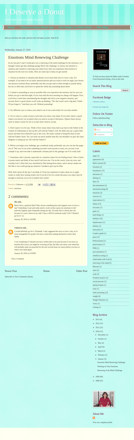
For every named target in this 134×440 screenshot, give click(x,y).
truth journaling (98, 293)
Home (11, 27)
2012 (98, 323)
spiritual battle (98, 285)
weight (95, 296)
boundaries (97, 171)
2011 (98, 327)
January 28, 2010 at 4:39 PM (25, 253)
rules (94, 270)
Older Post (81, 271)
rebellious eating (99, 256)
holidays (96, 219)
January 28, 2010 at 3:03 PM (25, 219)
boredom (96, 167)
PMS (95, 248)
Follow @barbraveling (101, 118)
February (101, 355)
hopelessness (97, 222)
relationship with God (101, 259)
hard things (97, 215)
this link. (120, 79)
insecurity (96, 230)
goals (95, 211)
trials (95, 289)
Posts (97, 130)
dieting (95, 178)
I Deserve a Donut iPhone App (36, 27)
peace (95, 237)
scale (95, 274)
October (101, 339)
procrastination (98, 252)
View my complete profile (102, 422)
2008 (98, 381)
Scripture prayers (99, 278)
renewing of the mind (101, 263)
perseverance (97, 244)
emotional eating (99, 189)
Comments (99, 134)
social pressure (98, 281)
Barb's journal (98, 163)
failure (95, 204)
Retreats (96, 267)
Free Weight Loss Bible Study (75, 27)
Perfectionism (98, 241)
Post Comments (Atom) (24, 277)
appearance (97, 159)
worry (95, 304)
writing (95, 307)
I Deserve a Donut (34, 11)
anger (95, 156)
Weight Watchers (99, 300)
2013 (98, 319)
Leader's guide (98, 233)
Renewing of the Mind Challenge (109, 370)
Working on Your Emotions (107, 366)
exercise (96, 196)
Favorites (96, 208)
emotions (17, 188)
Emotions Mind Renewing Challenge (111, 362)
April (100, 347)
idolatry (96, 226)
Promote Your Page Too (100, 107)
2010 (98, 331)
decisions (96, 174)
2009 (98, 377)
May (100, 343)
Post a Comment (18, 259)
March (100, 351)
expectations (97, 200)
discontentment (98, 185)
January (101, 359)
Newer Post (11, 271)
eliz (15, 202)
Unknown (18, 228)
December (102, 335)
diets (94, 182)
